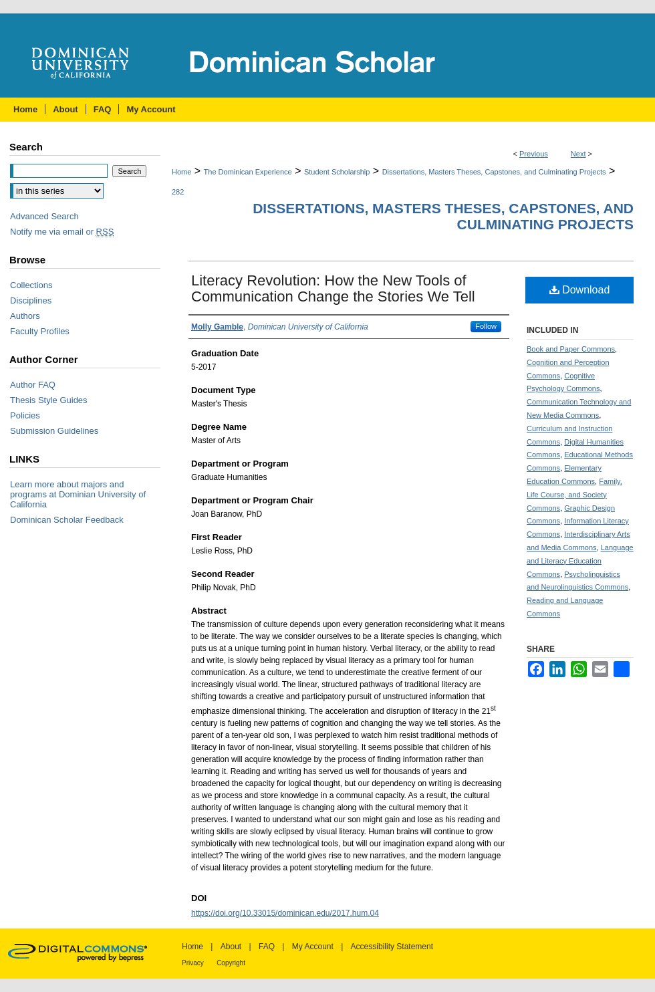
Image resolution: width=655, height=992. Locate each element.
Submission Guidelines (54, 431)
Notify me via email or (62, 232)
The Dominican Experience (248, 172)
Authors (25, 316)
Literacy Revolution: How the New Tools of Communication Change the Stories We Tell (333, 288)
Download (579, 289)
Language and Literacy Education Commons (580, 560)
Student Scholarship (337, 172)
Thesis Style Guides (49, 400)
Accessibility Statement (392, 946)
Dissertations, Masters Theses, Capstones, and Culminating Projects (494, 172)
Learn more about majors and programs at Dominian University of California (78, 494)
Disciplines (30, 300)
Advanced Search (44, 216)
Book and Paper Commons (571, 349)
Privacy (193, 963)
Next (578, 154)
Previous (533, 154)
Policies (25, 415)
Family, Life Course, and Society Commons (574, 494)
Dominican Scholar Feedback (67, 520)
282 (178, 192)
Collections (31, 285)
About (231, 946)
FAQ (267, 946)
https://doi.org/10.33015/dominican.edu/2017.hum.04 (285, 913)
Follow (486, 326)
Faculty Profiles (40, 331)
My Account (313, 946)
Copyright (231, 963)
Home (181, 172)
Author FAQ (32, 385)
